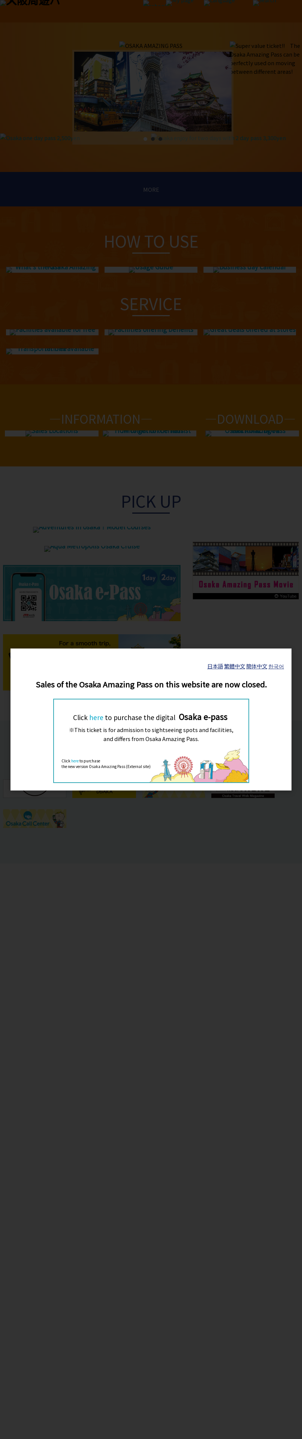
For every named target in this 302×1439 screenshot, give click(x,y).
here (96, 717)
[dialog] (151, 719)
